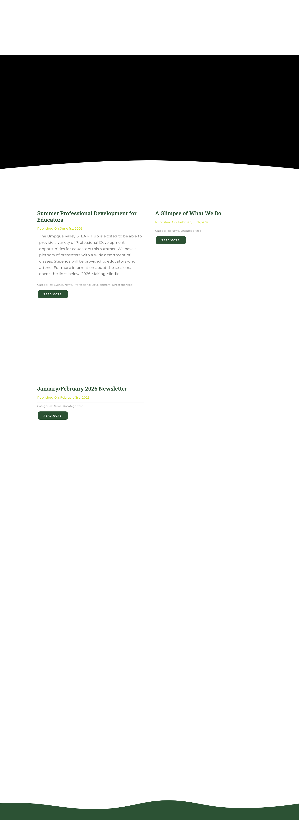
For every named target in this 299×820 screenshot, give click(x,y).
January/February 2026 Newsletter (82, 388)
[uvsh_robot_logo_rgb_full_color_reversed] (71, 815)
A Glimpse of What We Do (188, 213)
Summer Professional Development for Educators (87, 216)
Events (58, 284)
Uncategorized (122, 284)
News (68, 284)
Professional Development (92, 284)
